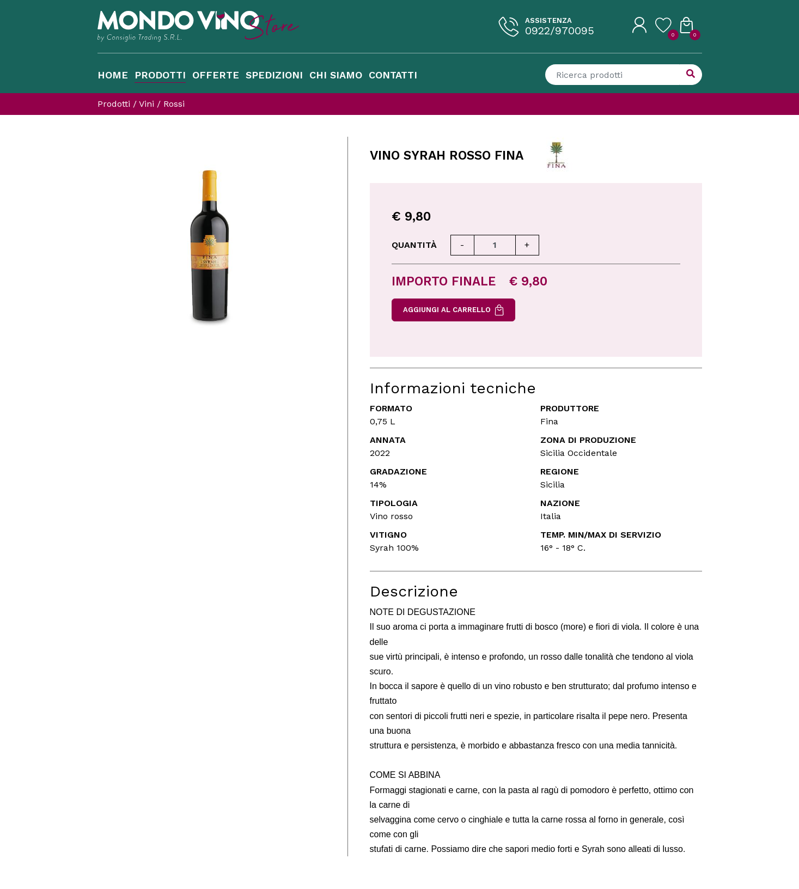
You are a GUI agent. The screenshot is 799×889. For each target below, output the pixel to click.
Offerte (215, 75)
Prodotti (160, 75)
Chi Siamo (335, 75)
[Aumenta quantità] (527, 245)
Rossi (174, 104)
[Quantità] (494, 245)
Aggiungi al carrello (453, 310)
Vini (146, 104)
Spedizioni (274, 75)
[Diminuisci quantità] (462, 245)
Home (112, 75)
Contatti (393, 75)
